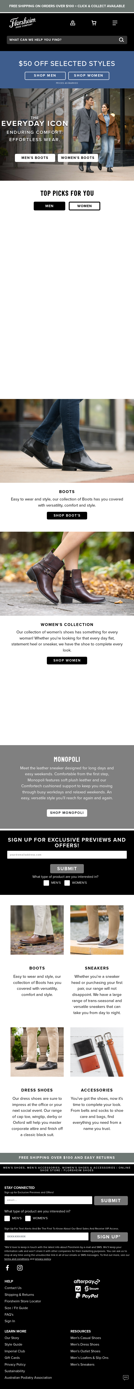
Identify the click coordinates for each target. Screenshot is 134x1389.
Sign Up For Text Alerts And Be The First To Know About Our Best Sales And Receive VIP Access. (61, 1228)
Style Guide (13, 1344)
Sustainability (15, 1371)
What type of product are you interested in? (65, 876)
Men (49, 206)
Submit (67, 869)
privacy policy (43, 1258)
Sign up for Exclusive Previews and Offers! (29, 1192)
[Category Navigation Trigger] (115, 22)
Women (84, 206)
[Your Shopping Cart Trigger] (94, 22)
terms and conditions (16, 1258)
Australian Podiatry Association (28, 1377)
